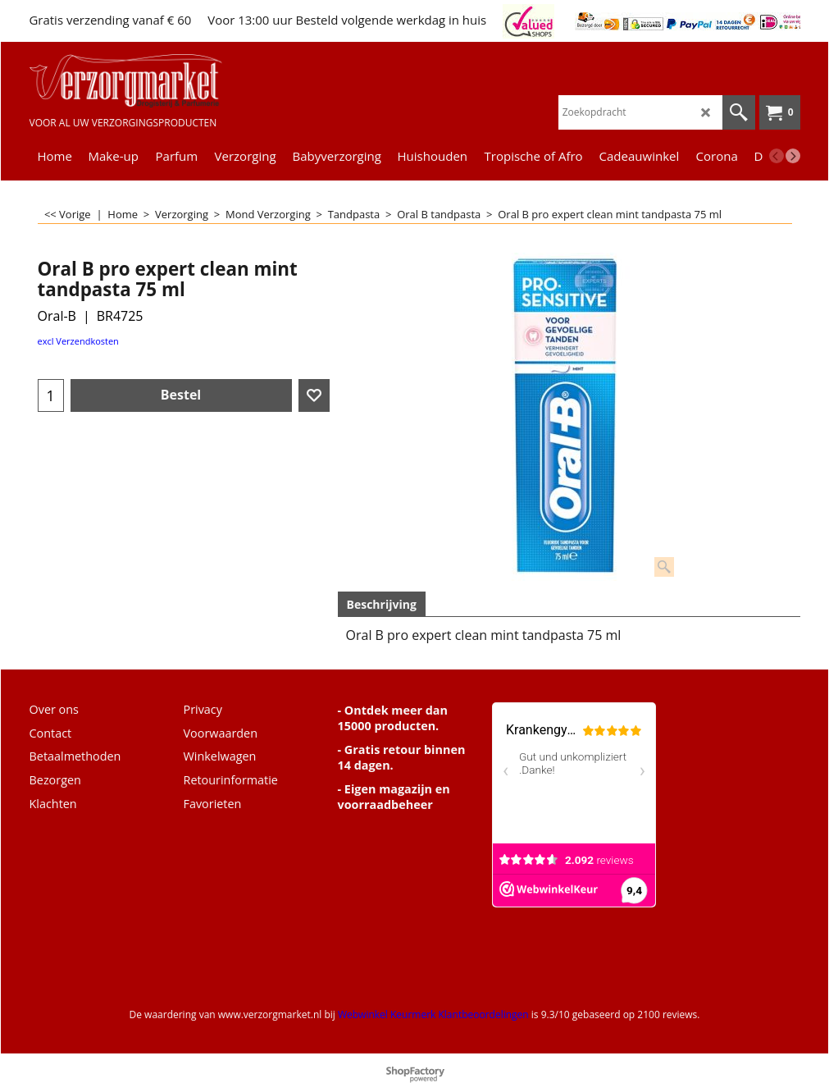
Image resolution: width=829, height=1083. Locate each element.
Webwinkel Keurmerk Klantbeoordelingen (433, 1014)
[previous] (776, 156)
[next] (793, 156)
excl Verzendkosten (78, 341)
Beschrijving (382, 604)
